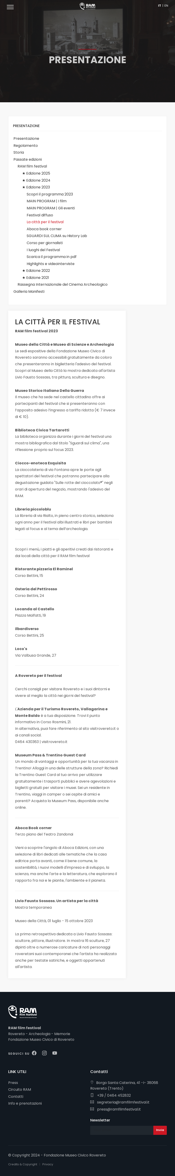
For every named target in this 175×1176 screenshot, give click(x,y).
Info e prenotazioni (25, 1103)
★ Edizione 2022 (36, 270)
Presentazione (26, 138)
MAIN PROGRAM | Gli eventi (51, 208)
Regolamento (25, 145)
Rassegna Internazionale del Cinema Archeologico (63, 284)
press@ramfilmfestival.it (115, 1109)
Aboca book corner (44, 229)
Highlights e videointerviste (51, 263)
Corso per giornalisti (45, 242)
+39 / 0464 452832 (110, 1095)
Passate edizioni (27, 159)
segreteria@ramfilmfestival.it (119, 1102)
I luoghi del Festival (43, 250)
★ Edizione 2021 (35, 277)
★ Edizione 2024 (36, 180)
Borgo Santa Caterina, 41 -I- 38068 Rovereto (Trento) (124, 1085)
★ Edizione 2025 (36, 173)
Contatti (15, 1096)
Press (13, 1082)
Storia (18, 152)
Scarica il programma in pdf (52, 256)
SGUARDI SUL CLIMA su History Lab (57, 235)
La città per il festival (45, 222)
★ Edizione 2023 (36, 187)
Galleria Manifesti (28, 291)
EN (166, 5)
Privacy (47, 1164)
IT (159, 5)
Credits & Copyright (22, 1164)
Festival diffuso (40, 215)
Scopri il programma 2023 (50, 194)
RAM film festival (32, 166)
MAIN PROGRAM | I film (47, 201)
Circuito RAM (19, 1089)
